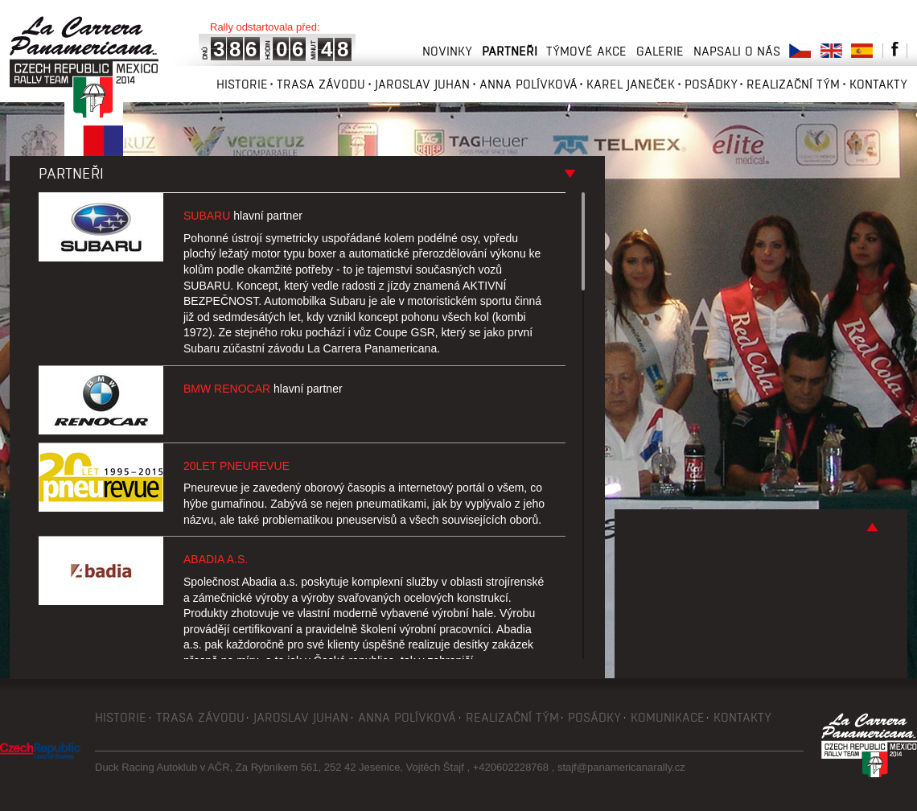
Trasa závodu (321, 84)
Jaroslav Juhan (422, 84)
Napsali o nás (736, 51)
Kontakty (878, 84)
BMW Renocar (263, 388)
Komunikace (668, 717)
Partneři (509, 51)
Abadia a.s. (215, 559)
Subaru (242, 215)
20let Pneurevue (236, 465)
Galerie (660, 51)
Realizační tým (793, 84)
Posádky (711, 84)
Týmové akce (586, 51)
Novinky (447, 51)
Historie (242, 84)
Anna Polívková (528, 84)
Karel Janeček (630, 84)
